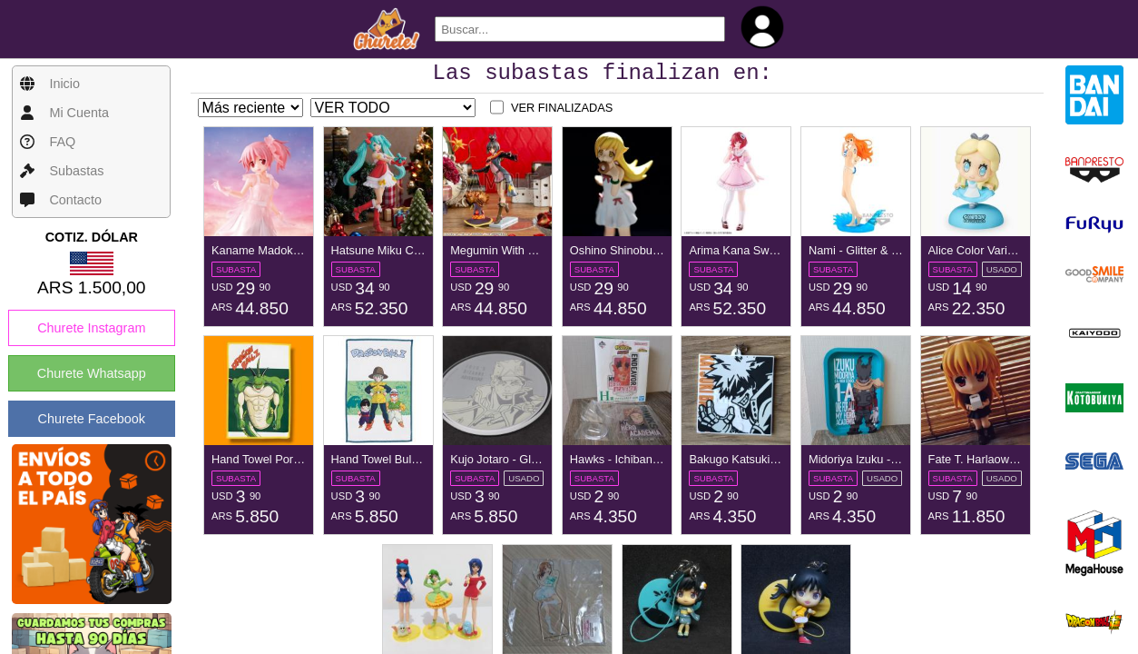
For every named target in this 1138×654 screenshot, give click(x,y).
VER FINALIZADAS (562, 113)
